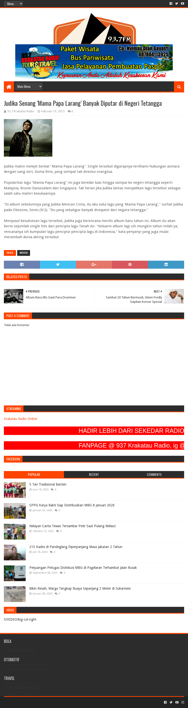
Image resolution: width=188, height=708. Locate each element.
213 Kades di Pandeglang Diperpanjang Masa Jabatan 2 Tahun (75, 547)
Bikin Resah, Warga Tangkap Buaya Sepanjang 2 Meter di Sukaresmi (80, 588)
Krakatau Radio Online (20, 419)
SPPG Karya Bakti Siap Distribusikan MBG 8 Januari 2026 (72, 505)
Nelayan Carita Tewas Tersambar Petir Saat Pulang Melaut (72, 526)
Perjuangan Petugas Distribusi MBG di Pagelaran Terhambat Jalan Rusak (83, 568)
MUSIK (24, 252)
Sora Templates (31, 702)
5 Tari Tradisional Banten (47, 484)
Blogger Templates (58, 702)
